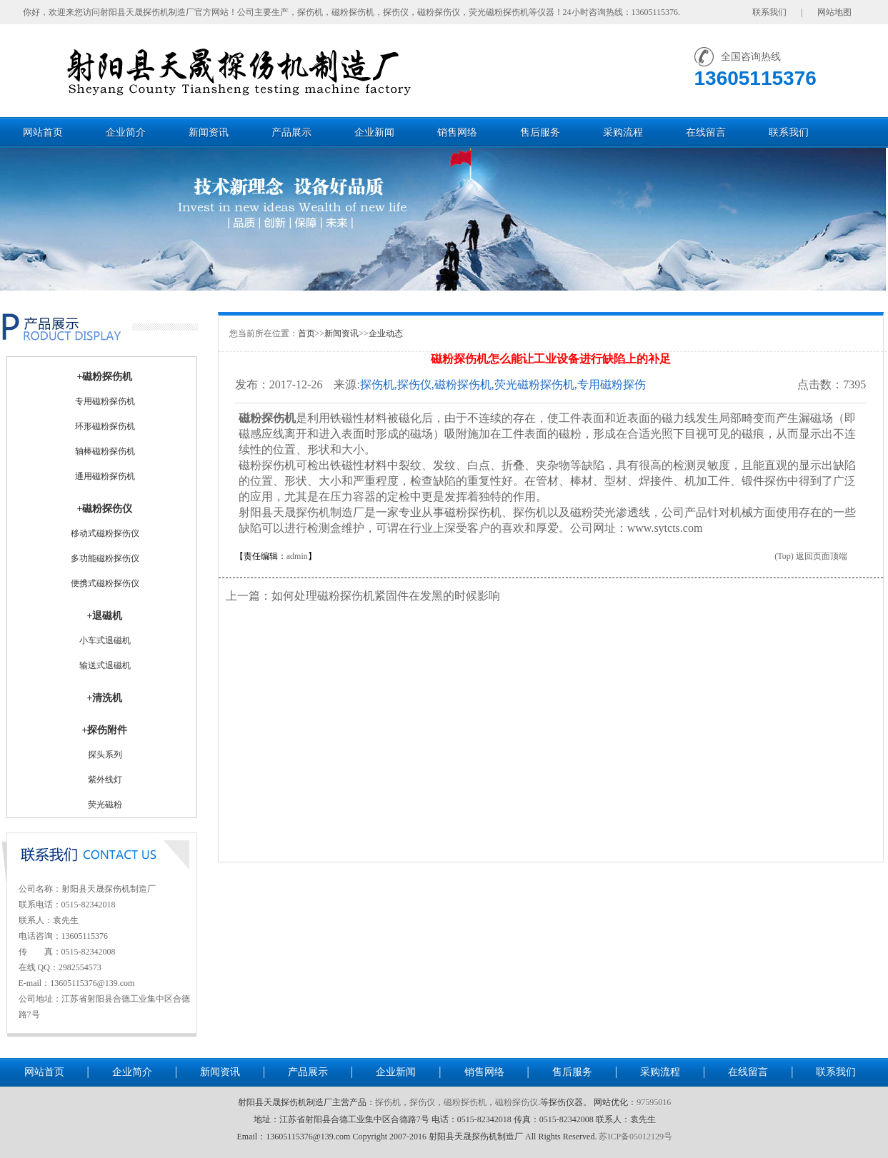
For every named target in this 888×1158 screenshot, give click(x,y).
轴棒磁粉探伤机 (105, 451)
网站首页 (43, 132)
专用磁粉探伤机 (105, 401)
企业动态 (386, 333)
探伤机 (388, 1102)
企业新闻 (374, 132)
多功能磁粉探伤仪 (105, 558)
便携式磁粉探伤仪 (105, 583)
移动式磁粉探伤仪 (105, 533)
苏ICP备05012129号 (635, 1137)
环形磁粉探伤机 (105, 426)
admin (297, 556)
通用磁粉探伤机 (105, 476)
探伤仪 (422, 1102)
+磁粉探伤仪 (105, 508)
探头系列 (105, 755)
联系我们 (789, 132)
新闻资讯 (209, 132)
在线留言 (706, 132)
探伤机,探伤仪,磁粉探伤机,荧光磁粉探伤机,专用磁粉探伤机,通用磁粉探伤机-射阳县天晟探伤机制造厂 (503, 385)
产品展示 (291, 132)
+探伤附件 (105, 730)
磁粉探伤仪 (516, 1102)
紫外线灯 (105, 780)
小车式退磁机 (105, 640)
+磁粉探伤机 (105, 376)
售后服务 (540, 132)
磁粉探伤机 (267, 418)
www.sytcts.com (665, 528)
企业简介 (126, 132)
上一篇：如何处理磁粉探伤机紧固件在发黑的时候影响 (363, 596)
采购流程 (623, 132)
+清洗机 (105, 698)
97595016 (654, 1102)
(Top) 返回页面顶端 (810, 556)
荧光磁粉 (105, 805)
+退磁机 (105, 615)
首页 (306, 333)
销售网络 (457, 132)
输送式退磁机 (105, 665)
